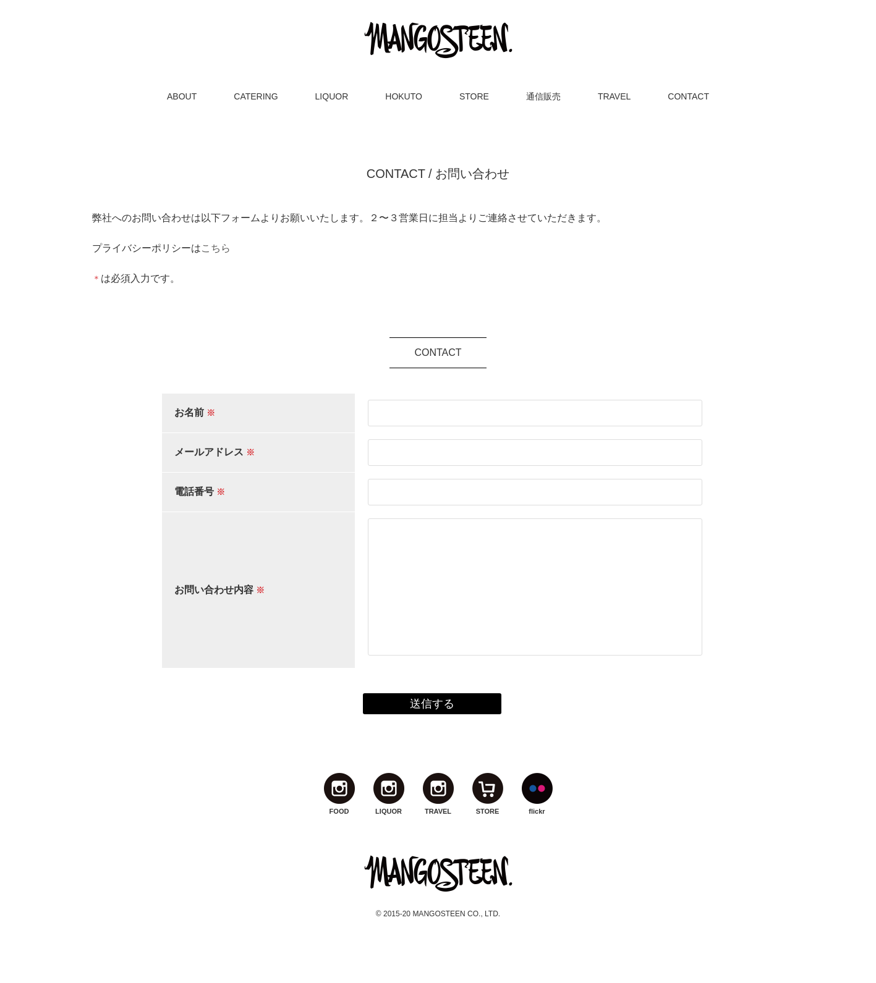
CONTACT (688, 96)
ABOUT (182, 96)
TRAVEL (614, 96)
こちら (216, 248)
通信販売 (543, 96)
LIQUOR (332, 96)
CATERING (256, 96)
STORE (474, 96)
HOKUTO (403, 96)
